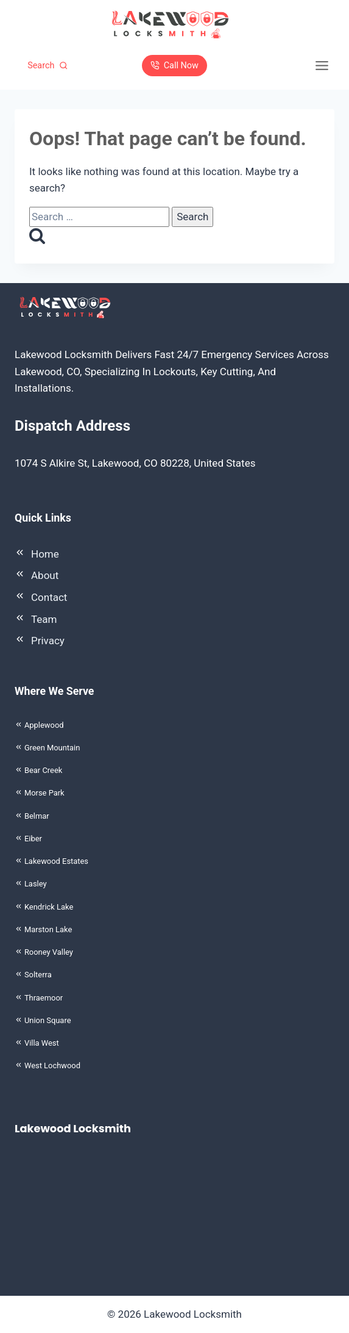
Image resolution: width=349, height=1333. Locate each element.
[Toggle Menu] (321, 65)
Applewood (44, 725)
